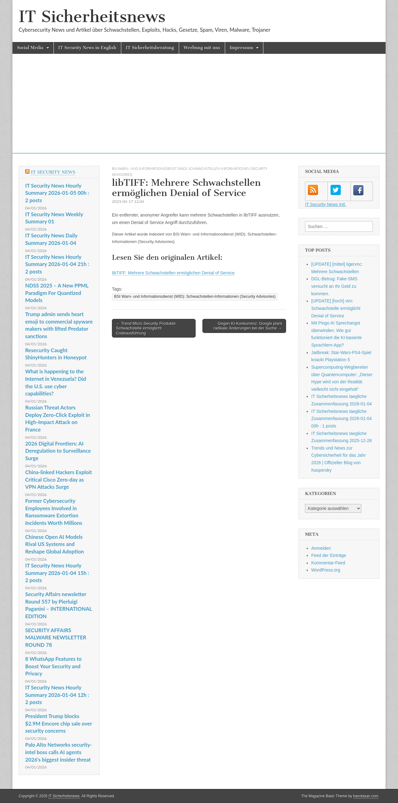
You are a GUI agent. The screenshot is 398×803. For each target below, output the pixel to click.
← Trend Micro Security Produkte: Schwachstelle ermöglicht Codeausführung (146, 328)
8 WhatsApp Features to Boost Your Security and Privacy (53, 666)
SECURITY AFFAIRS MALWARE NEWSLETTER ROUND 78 (55, 637)
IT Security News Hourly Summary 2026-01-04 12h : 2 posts (57, 694)
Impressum (241, 47)
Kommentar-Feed (328, 562)
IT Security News (53, 172)
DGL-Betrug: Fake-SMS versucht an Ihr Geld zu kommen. (334, 286)
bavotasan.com (365, 796)
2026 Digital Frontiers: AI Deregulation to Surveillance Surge (58, 450)
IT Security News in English (87, 47)
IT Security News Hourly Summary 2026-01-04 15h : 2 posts (57, 572)
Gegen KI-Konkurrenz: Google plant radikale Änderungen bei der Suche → (248, 326)
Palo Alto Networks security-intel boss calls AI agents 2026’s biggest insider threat (58, 752)
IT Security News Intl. (325, 204)
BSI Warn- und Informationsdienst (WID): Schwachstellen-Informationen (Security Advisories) (194, 296)
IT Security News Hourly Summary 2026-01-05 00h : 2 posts (57, 192)
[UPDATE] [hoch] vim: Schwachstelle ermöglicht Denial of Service (335, 308)
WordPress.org (325, 569)
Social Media (30, 47)
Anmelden (321, 548)
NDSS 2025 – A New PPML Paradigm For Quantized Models (56, 292)
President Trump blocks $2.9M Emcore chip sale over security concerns (58, 723)
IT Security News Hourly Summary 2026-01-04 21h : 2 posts (57, 264)
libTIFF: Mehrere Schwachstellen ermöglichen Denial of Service (173, 272)
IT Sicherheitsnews (92, 16)
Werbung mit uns (202, 47)
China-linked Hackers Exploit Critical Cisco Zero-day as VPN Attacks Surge (58, 479)
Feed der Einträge (328, 555)
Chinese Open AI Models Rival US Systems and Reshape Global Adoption (54, 544)
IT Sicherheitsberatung (150, 47)
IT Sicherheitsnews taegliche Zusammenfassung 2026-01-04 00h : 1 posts (341, 418)
